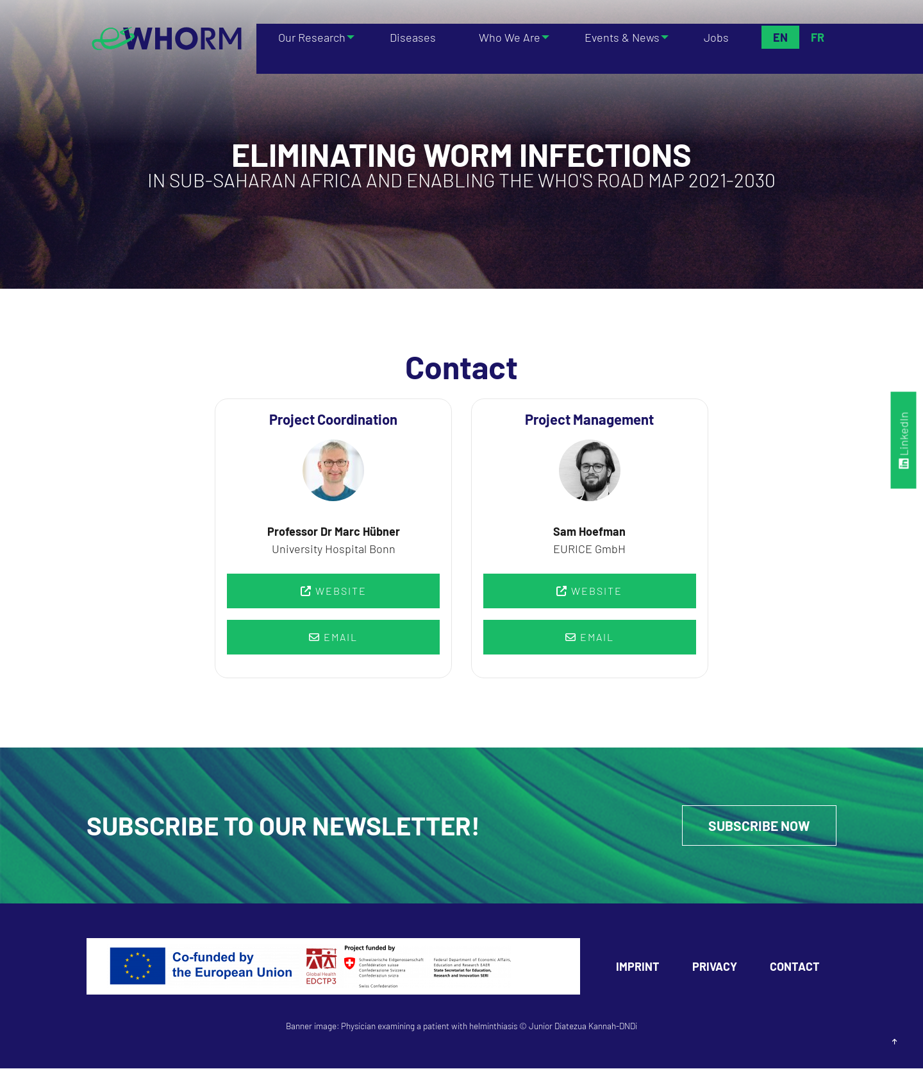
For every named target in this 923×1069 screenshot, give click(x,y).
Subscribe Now (757, 825)
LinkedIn (904, 440)
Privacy (714, 967)
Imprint (638, 967)
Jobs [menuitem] (718, 37)
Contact (795, 967)
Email (333, 637)
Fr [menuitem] (817, 37)
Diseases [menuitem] (413, 37)
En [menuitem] (779, 37)
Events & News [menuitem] (620, 37)
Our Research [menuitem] (309, 37)
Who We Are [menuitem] (505, 37)
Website (334, 591)
